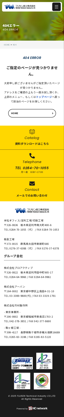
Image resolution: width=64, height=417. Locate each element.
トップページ (44, 97)
